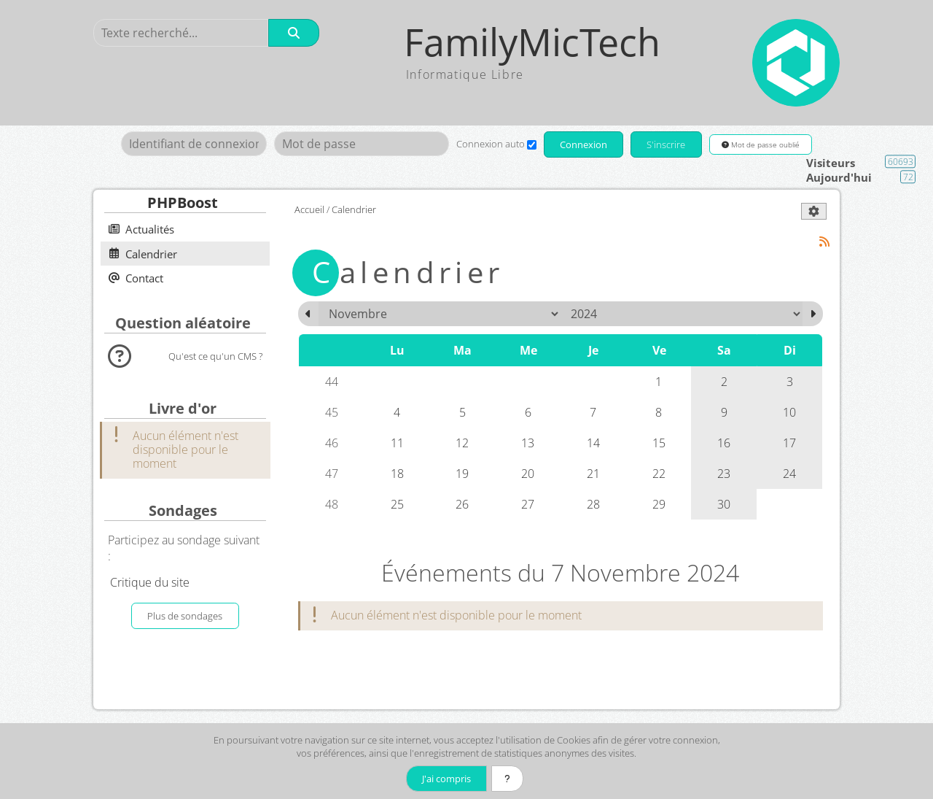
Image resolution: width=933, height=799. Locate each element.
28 (593, 504)
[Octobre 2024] (308, 313)
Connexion (583, 144)
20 (527, 474)
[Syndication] (824, 241)
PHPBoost (182, 202)
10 (789, 412)
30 (723, 504)
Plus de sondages (184, 615)
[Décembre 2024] (813, 313)
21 (593, 474)
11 (397, 443)
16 (723, 443)
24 (789, 474)
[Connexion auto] (531, 145)
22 (658, 474)
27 (527, 504)
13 (527, 443)
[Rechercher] (293, 33)
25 (397, 504)
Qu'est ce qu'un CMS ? (215, 356)
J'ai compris (446, 778)
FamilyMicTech (532, 42)
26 (462, 504)
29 (658, 504)
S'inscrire (666, 144)
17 (789, 443)
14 (593, 443)
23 (723, 474)
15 (658, 443)
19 (462, 474)
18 (397, 474)
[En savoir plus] (507, 778)
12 (462, 443)
